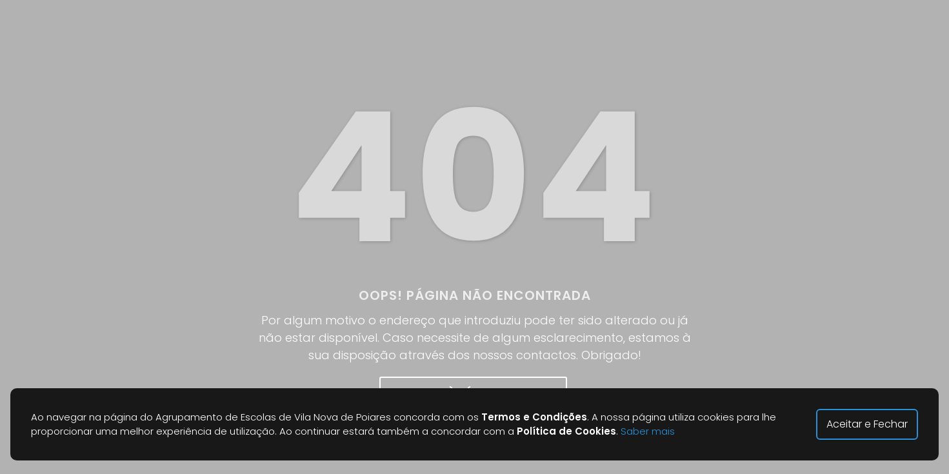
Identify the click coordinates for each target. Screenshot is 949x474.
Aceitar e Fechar (867, 424)
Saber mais (648, 431)
